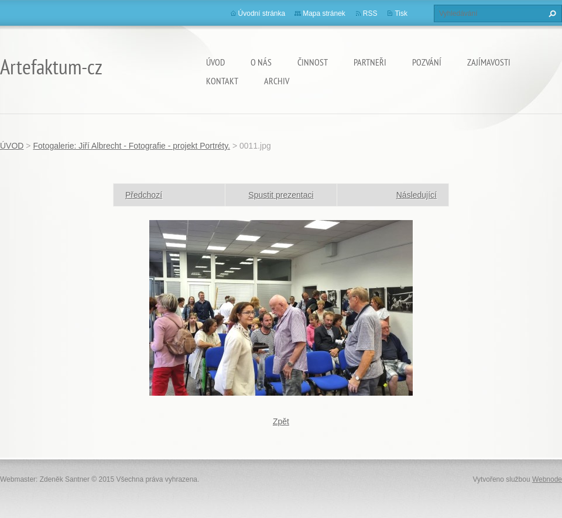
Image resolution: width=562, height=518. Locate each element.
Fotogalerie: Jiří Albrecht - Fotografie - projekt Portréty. (131, 145)
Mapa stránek (324, 13)
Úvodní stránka (262, 13)
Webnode (547, 479)
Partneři (370, 62)
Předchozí (143, 195)
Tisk (401, 13)
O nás (261, 62)
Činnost (312, 62)
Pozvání (426, 62)
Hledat (551, 13)
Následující (416, 195)
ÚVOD (215, 62)
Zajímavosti (488, 62)
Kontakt (222, 81)
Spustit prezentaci (280, 195)
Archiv (276, 81)
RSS (370, 13)
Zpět (281, 421)
